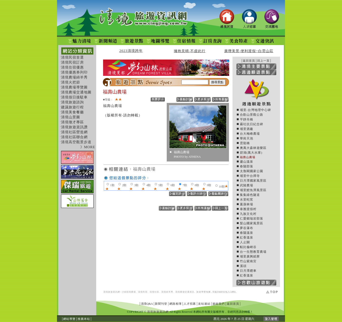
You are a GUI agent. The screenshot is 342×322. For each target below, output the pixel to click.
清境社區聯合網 (74, 137)
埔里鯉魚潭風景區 (253, 190)
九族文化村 (248, 214)
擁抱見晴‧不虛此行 (189, 51)
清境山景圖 (70, 117)
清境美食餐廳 (72, 112)
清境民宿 (142, 292)
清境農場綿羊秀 (74, 77)
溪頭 (243, 266)
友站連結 (204, 303)
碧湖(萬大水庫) (251, 152)
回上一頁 (263, 60)
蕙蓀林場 (246, 204)
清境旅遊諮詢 (72, 102)
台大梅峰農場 (250, 133)
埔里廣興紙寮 (250, 256)
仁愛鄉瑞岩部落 (251, 218)
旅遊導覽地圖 (203, 292)
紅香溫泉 (246, 237)
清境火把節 (70, 82)
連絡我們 (218, 303)
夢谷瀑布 (246, 228)
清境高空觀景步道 (76, 142)
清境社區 (154, 292)
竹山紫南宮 (248, 261)
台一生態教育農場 (253, 251)
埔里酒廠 (246, 129)
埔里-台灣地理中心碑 (255, 110)
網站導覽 (69, 319)
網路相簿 (175, 303)
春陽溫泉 (246, 233)
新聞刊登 (161, 303)
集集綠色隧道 (250, 195)
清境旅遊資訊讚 (74, 127)
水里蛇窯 (246, 199)
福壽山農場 (144, 169)
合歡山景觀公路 (251, 114)
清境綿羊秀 (167, 292)
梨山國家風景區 (251, 223)
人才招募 (190, 303)
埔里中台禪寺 (250, 176)
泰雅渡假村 (248, 209)
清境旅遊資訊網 (111, 292)
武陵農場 (246, 185)
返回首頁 (249, 60)
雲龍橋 (245, 143)
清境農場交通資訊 (184, 292)
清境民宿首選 (72, 57)
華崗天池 (246, 138)
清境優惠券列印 (74, 72)
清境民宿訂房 (72, 62)
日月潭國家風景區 (253, 180)
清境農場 (131, 292)
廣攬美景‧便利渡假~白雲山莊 (248, 51)
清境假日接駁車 (74, 97)
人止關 (245, 242)
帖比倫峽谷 (248, 247)
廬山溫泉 (246, 161)
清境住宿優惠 (72, 67)
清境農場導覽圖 (74, 87)
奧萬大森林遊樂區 (253, 148)
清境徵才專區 (72, 122)
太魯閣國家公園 (251, 171)
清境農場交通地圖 (76, 92)
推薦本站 (84, 319)
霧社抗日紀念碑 (251, 124)
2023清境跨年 (131, 51)
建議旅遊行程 (72, 107)
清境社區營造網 (74, 132)
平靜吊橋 (246, 119)
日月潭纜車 (248, 270)
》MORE (87, 147)
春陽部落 (246, 166)
